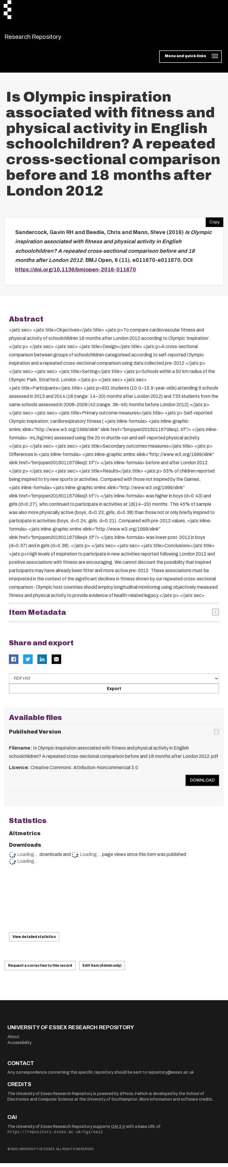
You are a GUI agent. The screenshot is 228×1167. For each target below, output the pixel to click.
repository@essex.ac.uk (171, 1076)
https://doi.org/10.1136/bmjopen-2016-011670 (75, 273)
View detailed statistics (34, 941)
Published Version (35, 736)
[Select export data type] (114, 682)
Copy (212, 224)
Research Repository (46, 38)
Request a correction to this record (40, 969)
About (13, 1040)
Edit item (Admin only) (102, 969)
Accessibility (19, 1046)
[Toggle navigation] (190, 60)
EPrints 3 (128, 1097)
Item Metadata (37, 616)
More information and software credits (176, 1103)
